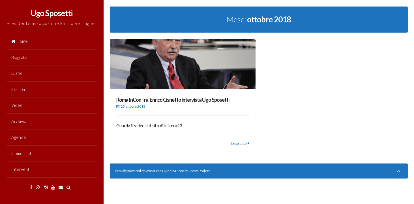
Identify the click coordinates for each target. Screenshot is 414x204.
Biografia (19, 57)
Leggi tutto (239, 143)
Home (19, 41)
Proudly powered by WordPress (139, 171)
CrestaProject (199, 171)
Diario (17, 73)
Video (17, 105)
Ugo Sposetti (52, 13)
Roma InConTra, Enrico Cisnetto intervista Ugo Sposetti (172, 100)
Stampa (18, 89)
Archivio (18, 121)
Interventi (20, 169)
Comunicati (21, 153)
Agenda (18, 137)
